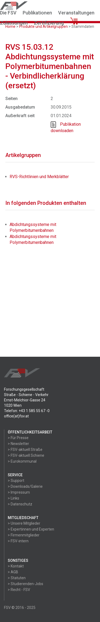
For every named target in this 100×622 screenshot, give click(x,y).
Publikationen (37, 13)
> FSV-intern (18, 541)
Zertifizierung (49, 23)
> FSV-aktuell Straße (25, 449)
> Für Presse (18, 438)
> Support (16, 480)
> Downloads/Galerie (25, 486)
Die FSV (8, 13)
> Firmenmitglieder (23, 535)
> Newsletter (18, 443)
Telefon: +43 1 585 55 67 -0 (27, 411)
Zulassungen (14, 23)
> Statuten (17, 578)
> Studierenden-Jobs (25, 584)
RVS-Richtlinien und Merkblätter (39, 176)
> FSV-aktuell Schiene (26, 455)
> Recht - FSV (19, 590)
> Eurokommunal (22, 461)
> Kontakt (16, 566)
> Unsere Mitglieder (24, 523)
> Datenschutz (20, 504)
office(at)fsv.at (16, 416)
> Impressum (19, 492)
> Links (13, 498)
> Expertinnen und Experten (31, 529)
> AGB (13, 572)
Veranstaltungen (76, 13)
